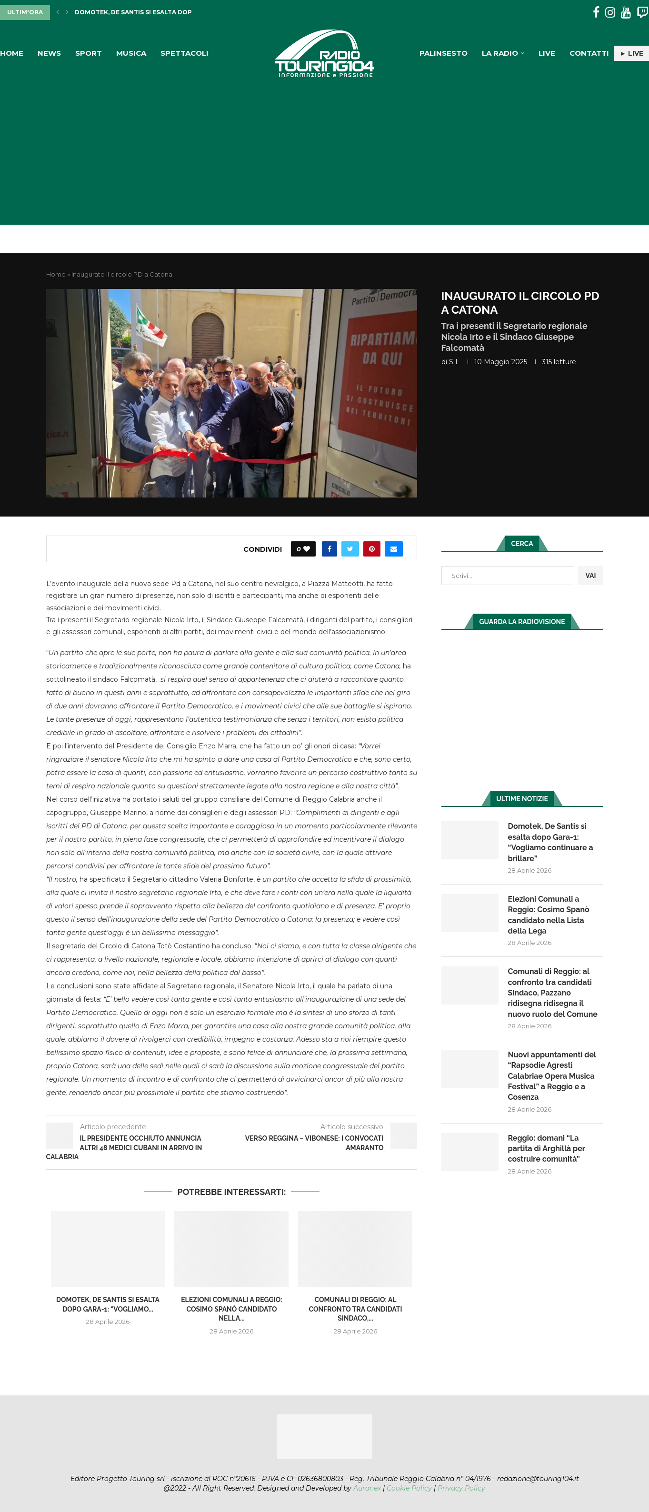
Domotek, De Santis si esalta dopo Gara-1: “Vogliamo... (170, 12)
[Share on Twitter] (350, 549)
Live (547, 53)
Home (11, 53)
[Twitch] (642, 12)
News (49, 53)
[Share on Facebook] (329, 549)
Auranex (367, 1488)
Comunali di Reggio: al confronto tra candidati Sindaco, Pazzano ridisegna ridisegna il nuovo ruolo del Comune (553, 993)
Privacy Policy (461, 1488)
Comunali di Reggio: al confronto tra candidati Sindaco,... (355, 1309)
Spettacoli (184, 53)
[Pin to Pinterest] (371, 549)
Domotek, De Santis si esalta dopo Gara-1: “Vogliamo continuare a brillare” (550, 842)
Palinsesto (443, 53)
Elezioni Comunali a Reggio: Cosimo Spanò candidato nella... (231, 1309)
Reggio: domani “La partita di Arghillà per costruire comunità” (546, 1149)
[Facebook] (596, 12)
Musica (131, 53)
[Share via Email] (394, 549)
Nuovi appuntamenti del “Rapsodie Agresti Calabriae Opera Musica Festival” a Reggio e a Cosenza (552, 1076)
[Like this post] (306, 549)
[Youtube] (625, 12)
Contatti (589, 53)
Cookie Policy (409, 1488)
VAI (590, 575)
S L (454, 362)
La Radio (500, 53)
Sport (88, 53)
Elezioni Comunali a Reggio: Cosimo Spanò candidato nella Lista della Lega (548, 915)
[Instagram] (610, 12)
